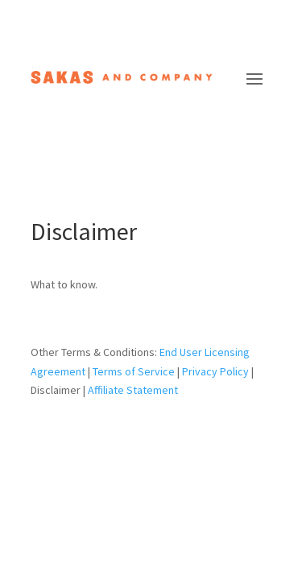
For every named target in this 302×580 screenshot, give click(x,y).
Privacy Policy (215, 371)
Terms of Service (134, 371)
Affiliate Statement (133, 390)
